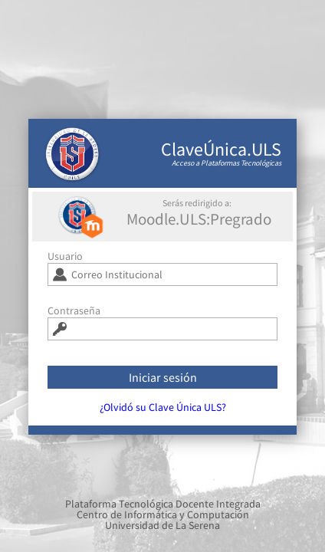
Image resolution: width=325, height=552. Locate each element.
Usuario (65, 261)
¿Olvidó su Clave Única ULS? (163, 412)
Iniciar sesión (163, 382)
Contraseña (74, 316)
